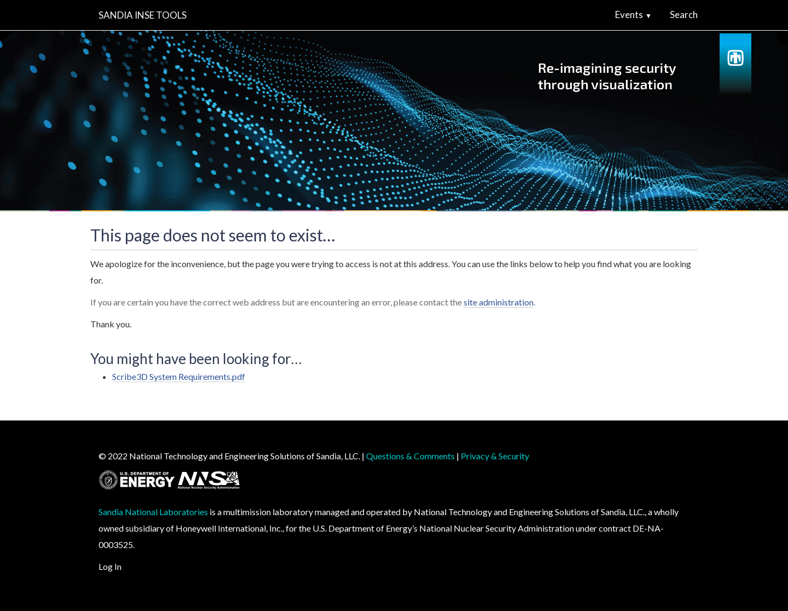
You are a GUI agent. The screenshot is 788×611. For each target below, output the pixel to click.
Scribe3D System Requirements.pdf (178, 376)
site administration (498, 302)
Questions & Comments (410, 456)
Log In (110, 566)
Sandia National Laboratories (153, 511)
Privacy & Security (495, 456)
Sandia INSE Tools (143, 15)
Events (629, 14)
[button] (653, 14)
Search (684, 14)
